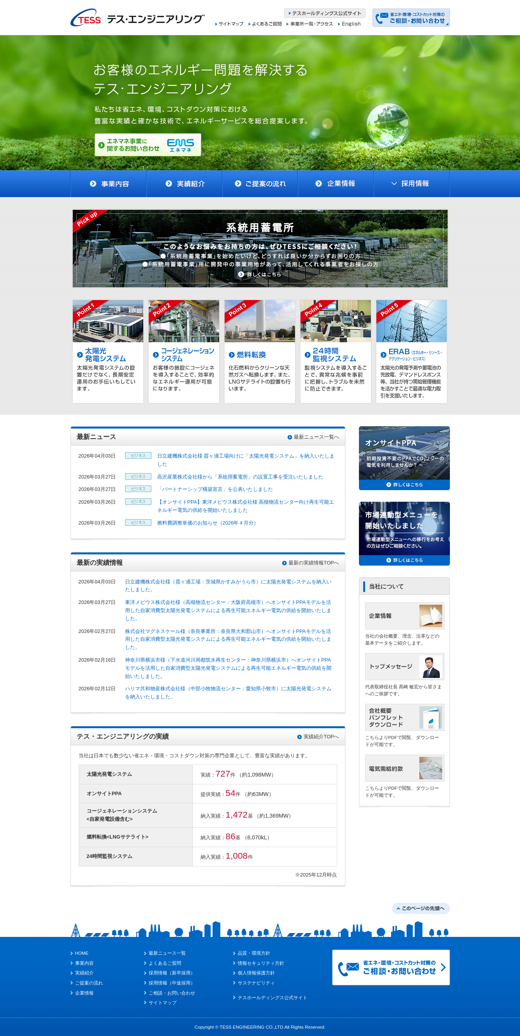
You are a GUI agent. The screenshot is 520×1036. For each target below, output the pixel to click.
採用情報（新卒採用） (172, 972)
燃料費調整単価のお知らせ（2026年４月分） (208, 523)
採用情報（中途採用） (172, 982)
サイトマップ (163, 1002)
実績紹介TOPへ (321, 736)
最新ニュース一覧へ (316, 437)
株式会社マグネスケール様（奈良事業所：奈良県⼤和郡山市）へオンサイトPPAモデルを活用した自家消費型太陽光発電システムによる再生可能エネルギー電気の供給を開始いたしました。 (228, 639)
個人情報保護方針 (256, 972)
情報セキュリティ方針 (261, 963)
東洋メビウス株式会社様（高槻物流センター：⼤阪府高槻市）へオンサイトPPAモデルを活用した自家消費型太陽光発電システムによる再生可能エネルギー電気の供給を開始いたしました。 (228, 610)
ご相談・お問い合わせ (172, 992)
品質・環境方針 (254, 952)
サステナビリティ (256, 982)
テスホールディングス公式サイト (272, 997)
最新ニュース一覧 (167, 952)
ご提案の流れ (89, 982)
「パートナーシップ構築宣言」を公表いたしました (215, 489)
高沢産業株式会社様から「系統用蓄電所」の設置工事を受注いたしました (240, 477)
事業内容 (84, 963)
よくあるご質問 (165, 963)
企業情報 (84, 992)
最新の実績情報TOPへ (313, 563)
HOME (82, 952)
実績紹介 (84, 972)
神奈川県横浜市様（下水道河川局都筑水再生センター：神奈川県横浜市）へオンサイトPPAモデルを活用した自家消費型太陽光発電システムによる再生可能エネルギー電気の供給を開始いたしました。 (228, 668)
